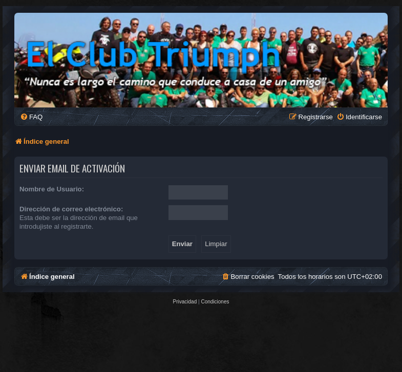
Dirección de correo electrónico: (71, 209)
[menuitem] (31, 117)
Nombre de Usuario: (51, 189)
